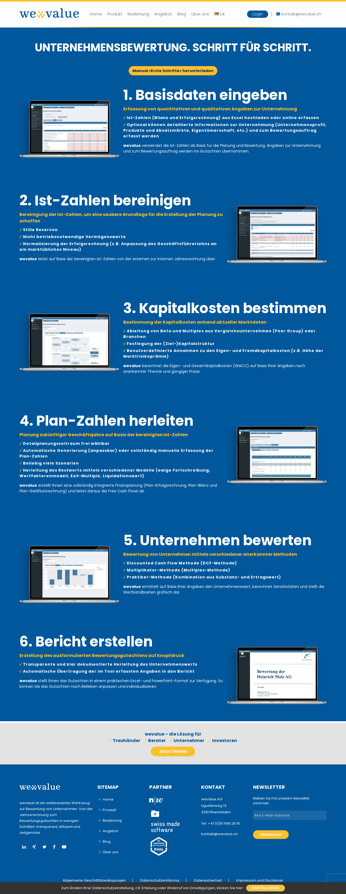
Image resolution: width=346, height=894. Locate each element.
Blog (181, 14)
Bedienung (138, 14)
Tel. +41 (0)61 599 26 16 (220, 823)
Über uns (200, 14)
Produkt (114, 14)
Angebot (163, 14)
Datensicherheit (208, 880)
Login (257, 14)
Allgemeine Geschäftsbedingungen (94, 880)
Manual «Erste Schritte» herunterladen (173, 70)
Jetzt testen (173, 751)
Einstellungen (265, 888)
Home (96, 14)
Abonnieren (271, 834)
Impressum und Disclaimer (259, 880)
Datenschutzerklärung (159, 880)
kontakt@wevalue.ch (219, 834)
